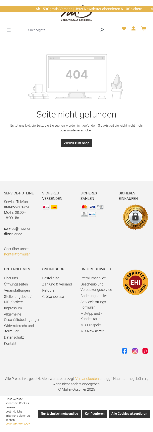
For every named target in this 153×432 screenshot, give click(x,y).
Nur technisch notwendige (59, 413)
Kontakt (10, 343)
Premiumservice (93, 278)
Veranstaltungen (17, 290)
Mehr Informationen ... (18, 426)
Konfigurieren (95, 413)
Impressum (13, 308)
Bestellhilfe (50, 278)
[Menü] (9, 30)
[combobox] (61, 29)
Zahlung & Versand (57, 284)
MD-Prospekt (90, 325)
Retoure (48, 290)
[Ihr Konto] (133, 30)
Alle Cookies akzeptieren (129, 413)
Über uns (11, 278)
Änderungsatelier (93, 296)
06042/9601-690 (17, 207)
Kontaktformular (17, 254)
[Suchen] (101, 29)
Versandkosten (87, 379)
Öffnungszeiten (16, 284)
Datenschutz (14, 337)
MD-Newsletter (92, 331)
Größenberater (53, 296)
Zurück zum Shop (76, 143)
